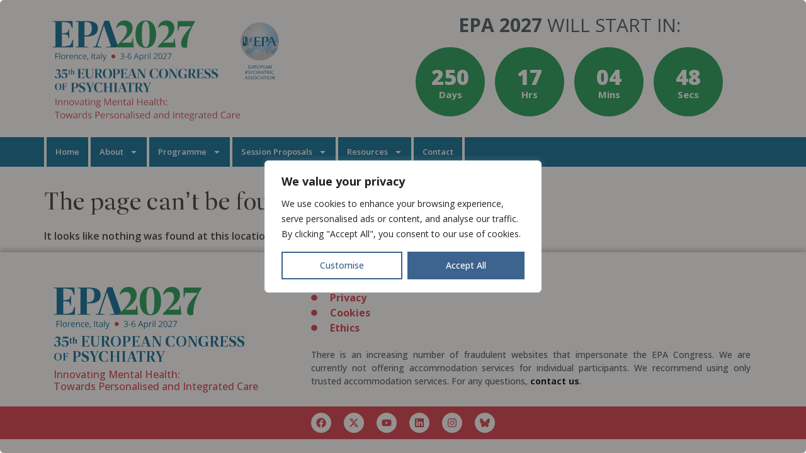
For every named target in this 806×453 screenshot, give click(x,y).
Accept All (466, 265)
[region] (403, 226)
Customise (342, 265)
